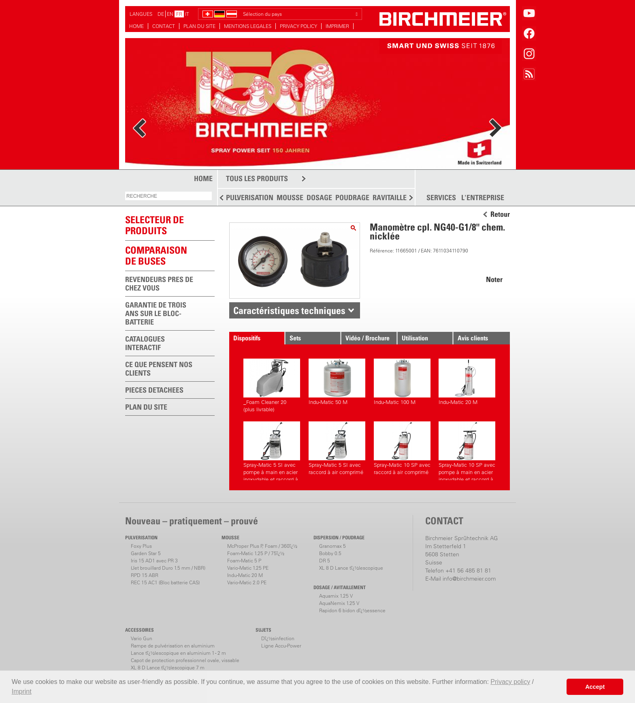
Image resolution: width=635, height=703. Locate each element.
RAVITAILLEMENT (399, 197)
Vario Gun (141, 638)
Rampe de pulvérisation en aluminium (173, 646)
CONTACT (163, 26)
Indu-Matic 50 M (337, 382)
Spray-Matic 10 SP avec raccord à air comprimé (402, 448)
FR (179, 14)
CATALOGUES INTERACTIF (145, 343)
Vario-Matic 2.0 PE (246, 582)
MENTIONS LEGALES (247, 26)
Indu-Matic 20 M (467, 382)
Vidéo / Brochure (367, 338)
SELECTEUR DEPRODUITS (154, 225)
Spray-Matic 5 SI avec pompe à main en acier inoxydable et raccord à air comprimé (271, 450)
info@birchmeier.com (469, 578)
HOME (136, 26)
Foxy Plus (141, 546)
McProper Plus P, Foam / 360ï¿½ (262, 546)
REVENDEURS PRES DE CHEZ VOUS (159, 283)
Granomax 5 (332, 546)
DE (161, 14)
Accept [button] (595, 687)
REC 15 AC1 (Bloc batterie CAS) (165, 582)
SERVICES (441, 198)
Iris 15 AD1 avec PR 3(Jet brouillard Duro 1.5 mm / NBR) (168, 564)
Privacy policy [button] (510, 681)
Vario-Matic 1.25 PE (247, 568)
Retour (500, 214)
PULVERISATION (249, 197)
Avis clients (473, 338)
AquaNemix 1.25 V (339, 603)
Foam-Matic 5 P (244, 561)
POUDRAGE (352, 197)
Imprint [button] (22, 691)
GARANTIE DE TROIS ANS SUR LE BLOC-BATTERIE (155, 313)
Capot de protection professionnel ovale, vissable (185, 660)
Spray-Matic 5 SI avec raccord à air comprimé (337, 448)
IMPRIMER (337, 26)
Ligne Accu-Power (281, 646)
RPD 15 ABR (144, 575)
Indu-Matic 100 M (402, 382)
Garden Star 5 (146, 553)
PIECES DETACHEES (154, 390)
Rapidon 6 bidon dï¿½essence (352, 610)
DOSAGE (319, 197)
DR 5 (324, 561)
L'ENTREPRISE (482, 198)
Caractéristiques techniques (289, 310)
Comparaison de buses (156, 255)
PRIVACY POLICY (298, 26)
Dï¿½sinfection (277, 638)
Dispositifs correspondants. (254, 339)
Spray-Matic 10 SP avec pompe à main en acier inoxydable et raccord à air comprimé (467, 450)
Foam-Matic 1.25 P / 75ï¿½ (255, 553)
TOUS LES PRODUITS (257, 178)
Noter (494, 279)
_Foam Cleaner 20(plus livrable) (271, 385)
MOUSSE (290, 197)
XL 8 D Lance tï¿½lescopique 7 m (168, 668)
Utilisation (415, 338)
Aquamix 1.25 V (336, 596)
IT (187, 14)
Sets (295, 338)
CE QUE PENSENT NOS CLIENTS (158, 368)
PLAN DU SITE (199, 26)
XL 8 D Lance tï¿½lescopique (351, 568)
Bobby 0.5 (330, 553)
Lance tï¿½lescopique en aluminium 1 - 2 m (178, 653)
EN (170, 14)
